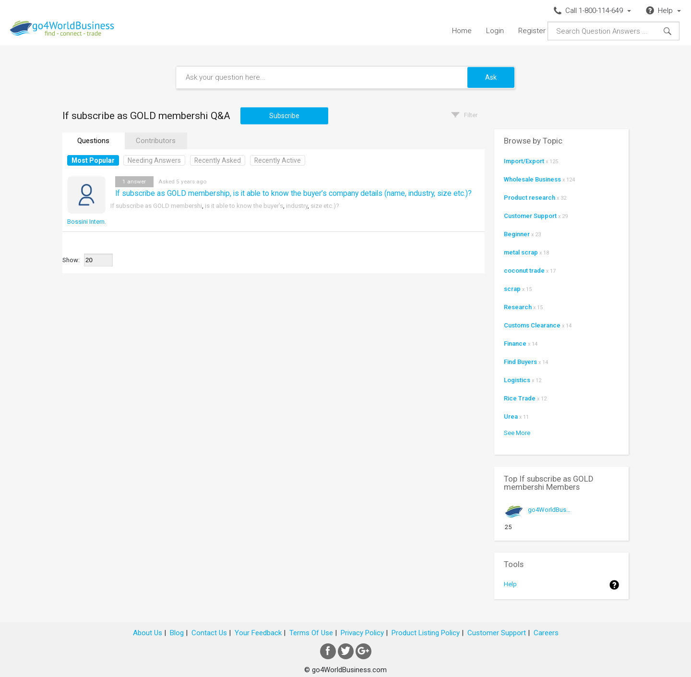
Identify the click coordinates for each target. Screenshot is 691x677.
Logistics (517, 380)
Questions (93, 140)
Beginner (517, 234)
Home (462, 30)
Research (518, 307)
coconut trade (524, 270)
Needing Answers (154, 160)
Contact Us (209, 633)
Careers (546, 633)
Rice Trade (520, 398)
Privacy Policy (362, 633)
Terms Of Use (311, 633)
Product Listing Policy (426, 633)
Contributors (156, 140)
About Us (147, 633)
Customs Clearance (532, 325)
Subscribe (284, 116)
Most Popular (93, 160)
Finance (515, 343)
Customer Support (530, 215)
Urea (511, 416)
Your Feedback (258, 633)
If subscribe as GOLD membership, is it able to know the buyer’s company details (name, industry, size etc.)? (293, 193)
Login (495, 30)
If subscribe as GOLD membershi (156, 205)
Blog (177, 633)
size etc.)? (324, 205)
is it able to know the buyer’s (244, 205)
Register (532, 30)
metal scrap (521, 252)
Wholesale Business (532, 179)
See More (517, 432)
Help (510, 584)
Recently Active (277, 160)
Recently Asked (217, 160)
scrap (512, 288)
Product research (529, 197)
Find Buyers (520, 361)
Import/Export (524, 161)
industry (297, 205)
